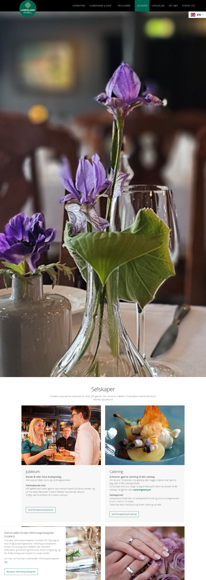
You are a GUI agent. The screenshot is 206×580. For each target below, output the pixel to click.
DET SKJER (173, 5)
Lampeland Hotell (27, 14)
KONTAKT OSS (188, 5)
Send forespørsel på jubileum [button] (40, 510)
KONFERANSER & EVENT (100, 5)
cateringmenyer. (142, 489)
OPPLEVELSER (158, 5)
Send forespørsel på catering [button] (124, 514)
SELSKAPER (142, 5)
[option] (103, 188)
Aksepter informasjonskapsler (21, 571)
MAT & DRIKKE (124, 5)
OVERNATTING (78, 5)
